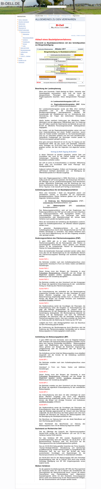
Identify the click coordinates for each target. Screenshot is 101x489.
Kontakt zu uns (22, 60)
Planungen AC (22, 28)
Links (24, 46)
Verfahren (25, 40)
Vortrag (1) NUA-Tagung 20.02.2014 (63, 152)
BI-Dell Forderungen (24, 30)
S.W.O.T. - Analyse (25, 56)
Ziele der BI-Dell (25, 48)
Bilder (22, 54)
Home (45, 15)
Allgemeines (26, 34)
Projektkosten (26, 42)
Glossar (25, 44)
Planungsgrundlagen (28, 37)
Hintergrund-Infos (25, 32)
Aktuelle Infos (22, 26)
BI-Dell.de (25, 3)
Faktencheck (22, 24)
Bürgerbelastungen (25, 50)
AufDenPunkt (24, 52)
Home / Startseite (23, 20)
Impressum (21, 62)
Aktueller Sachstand (24, 22)
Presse (20, 58)
